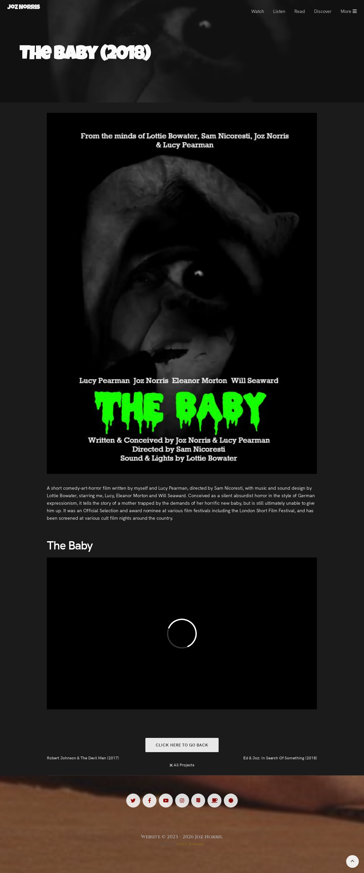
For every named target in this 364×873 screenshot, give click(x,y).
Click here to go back (182, 744)
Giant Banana (190, 844)
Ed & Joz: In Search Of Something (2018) (280, 757)
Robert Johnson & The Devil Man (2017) (83, 757)
